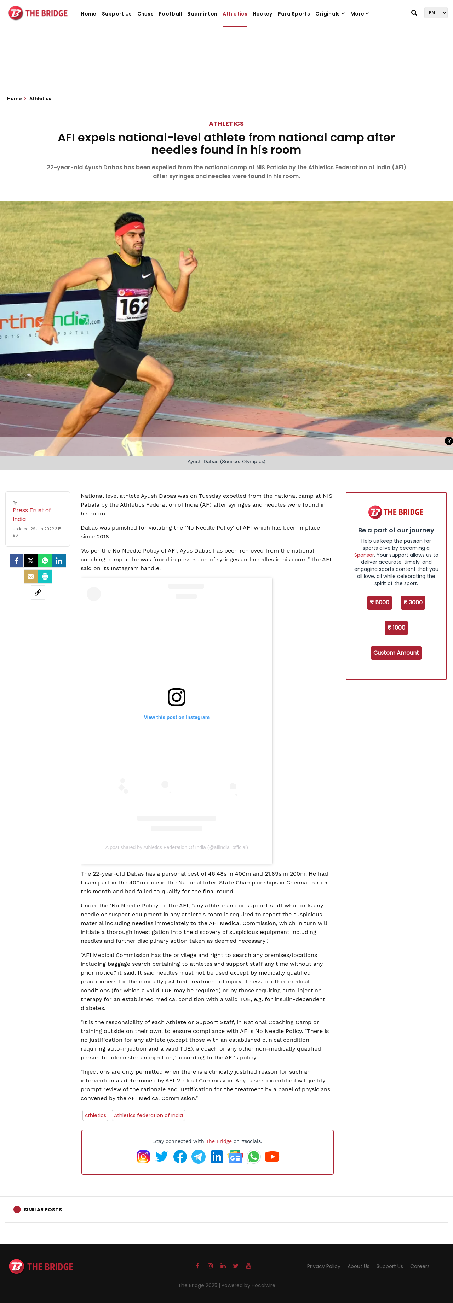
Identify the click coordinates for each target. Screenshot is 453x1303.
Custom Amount (396, 653)
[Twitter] (31, 561)
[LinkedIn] (59, 561)
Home (88, 13)
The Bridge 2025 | (200, 1285)
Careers (420, 1266)
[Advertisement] (226, 67)
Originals (330, 13)
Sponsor (364, 555)
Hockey (263, 13)
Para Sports (294, 13)
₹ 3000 (413, 602)
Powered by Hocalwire (248, 1285)
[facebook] (17, 561)
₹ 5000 (379, 602)
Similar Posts (43, 1209)
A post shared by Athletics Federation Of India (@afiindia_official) (176, 847)
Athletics (235, 13)
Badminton (202, 13)
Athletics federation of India (148, 1115)
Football (170, 13)
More (359, 13)
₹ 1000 (396, 628)
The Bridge (219, 1141)
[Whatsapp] (45, 561)
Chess (145, 13)
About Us (358, 1266)
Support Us (117, 13)
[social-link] (38, 592)
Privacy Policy (323, 1266)
